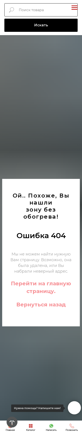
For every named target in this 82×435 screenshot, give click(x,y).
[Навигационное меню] (75, 7)
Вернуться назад (41, 304)
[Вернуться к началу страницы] (12, 422)
